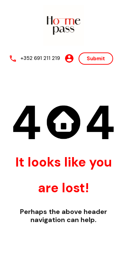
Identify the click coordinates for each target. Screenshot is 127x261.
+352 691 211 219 (40, 58)
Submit (96, 58)
